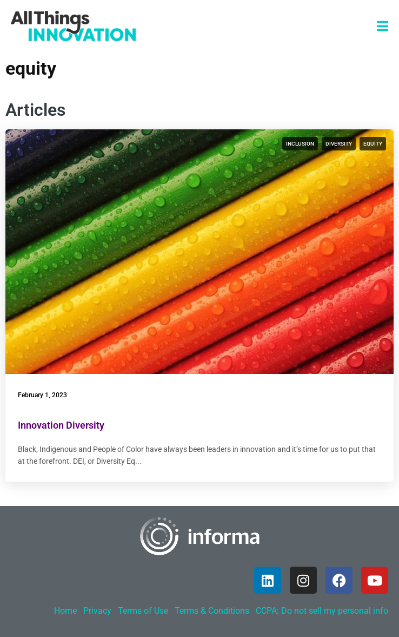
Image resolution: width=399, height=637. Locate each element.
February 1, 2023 (42, 395)
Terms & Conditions (212, 611)
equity (372, 144)
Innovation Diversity (61, 425)
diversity (338, 144)
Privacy (97, 611)
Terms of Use (143, 611)
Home (65, 611)
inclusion (300, 144)
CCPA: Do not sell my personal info (322, 611)
